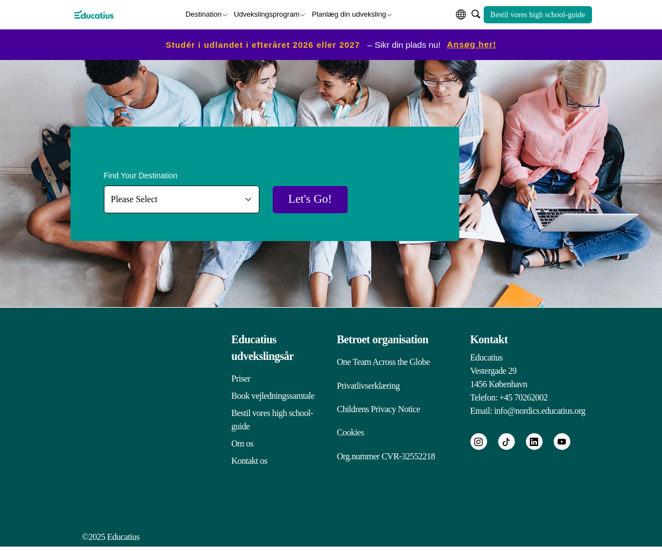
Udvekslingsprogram (267, 13)
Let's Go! (313, 199)
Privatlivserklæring (368, 385)
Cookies (350, 434)
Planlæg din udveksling (349, 13)
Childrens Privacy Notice (378, 410)
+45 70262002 (523, 397)
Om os (243, 443)
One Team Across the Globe (383, 361)
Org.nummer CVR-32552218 (386, 459)
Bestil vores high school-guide (537, 14)
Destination (203, 13)
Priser (241, 378)
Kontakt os (250, 460)
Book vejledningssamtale (273, 395)
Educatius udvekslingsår (263, 347)
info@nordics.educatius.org (539, 410)
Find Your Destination (141, 175)
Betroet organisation (383, 339)
